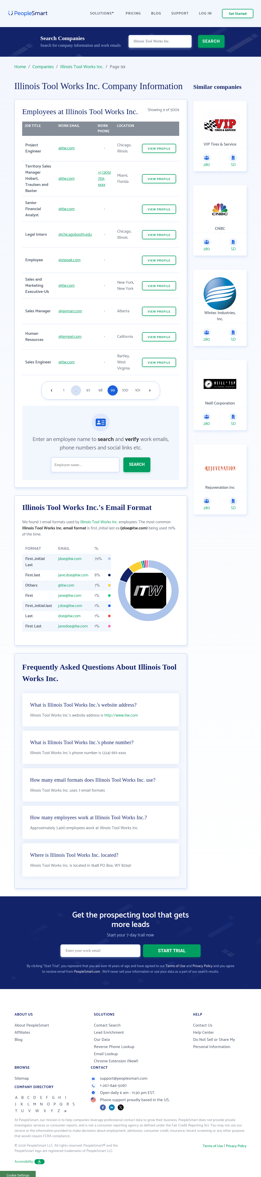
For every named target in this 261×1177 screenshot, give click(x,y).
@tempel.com (70, 336)
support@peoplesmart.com (119, 1078)
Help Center (203, 1032)
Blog (19, 1039)
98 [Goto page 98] (100, 390)
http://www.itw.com (121, 715)
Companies (43, 67)
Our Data (102, 1039)
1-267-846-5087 (109, 1085)
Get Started (238, 14)
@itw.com (67, 148)
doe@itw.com (69, 616)
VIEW (159, 148)
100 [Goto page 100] (125, 390)
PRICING (133, 14)
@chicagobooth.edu (75, 234)
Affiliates (22, 1032)
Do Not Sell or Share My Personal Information (214, 1043)
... (76, 390)
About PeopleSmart (32, 1025)
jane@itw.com (69, 595)
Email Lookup (106, 1054)
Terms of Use (175, 966)
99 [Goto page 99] (113, 390)
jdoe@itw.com (70, 558)
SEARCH (211, 42)
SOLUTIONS (102, 14)
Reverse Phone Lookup (114, 1046)
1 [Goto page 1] (63, 390)
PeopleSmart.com (87, 972)
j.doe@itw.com (70, 605)
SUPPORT (180, 14)
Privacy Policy (202, 966)
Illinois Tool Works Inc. (81, 67)
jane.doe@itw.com (73, 575)
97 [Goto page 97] (88, 390)
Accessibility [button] (30, 1162)
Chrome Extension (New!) (116, 1061)
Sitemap (22, 1078)
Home (20, 67)
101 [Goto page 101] (137, 390)
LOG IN (205, 14)
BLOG (156, 14)
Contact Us (202, 1025)
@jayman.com (70, 311)
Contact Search (107, 1025)
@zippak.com (70, 260)
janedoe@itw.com (73, 626)
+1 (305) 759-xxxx (104, 178)
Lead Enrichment (109, 1032)
